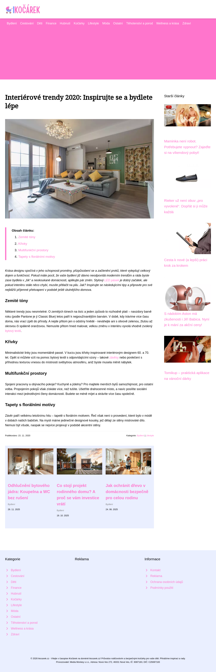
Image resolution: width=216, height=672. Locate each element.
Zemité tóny (26, 237)
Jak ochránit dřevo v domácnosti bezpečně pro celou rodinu (127, 491)
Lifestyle (93, 23)
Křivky (22, 243)
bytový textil (13, 331)
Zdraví (186, 23)
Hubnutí (65, 23)
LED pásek (111, 280)
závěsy (114, 357)
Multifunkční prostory (33, 250)
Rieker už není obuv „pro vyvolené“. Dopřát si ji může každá (185, 206)
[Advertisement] (108, 51)
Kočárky (79, 23)
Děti (39, 23)
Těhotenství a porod (139, 23)
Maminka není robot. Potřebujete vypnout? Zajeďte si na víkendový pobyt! (187, 147)
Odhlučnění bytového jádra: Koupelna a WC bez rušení (29, 491)
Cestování (27, 23)
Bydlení (12, 23)
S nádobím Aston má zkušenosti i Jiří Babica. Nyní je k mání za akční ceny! (186, 319)
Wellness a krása (167, 23)
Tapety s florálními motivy (36, 256)
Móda (106, 23)
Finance (51, 23)
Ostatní (118, 23)
